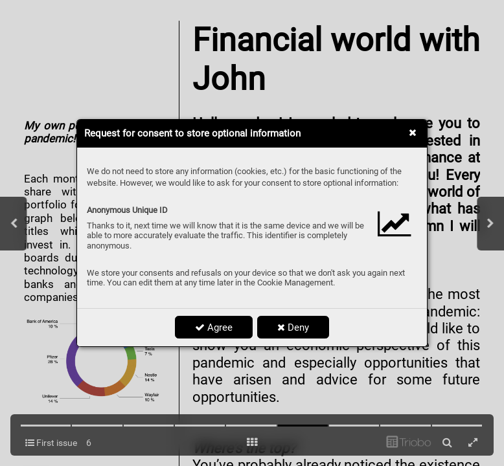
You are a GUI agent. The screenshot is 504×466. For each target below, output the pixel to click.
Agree (214, 327)
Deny (293, 327)
